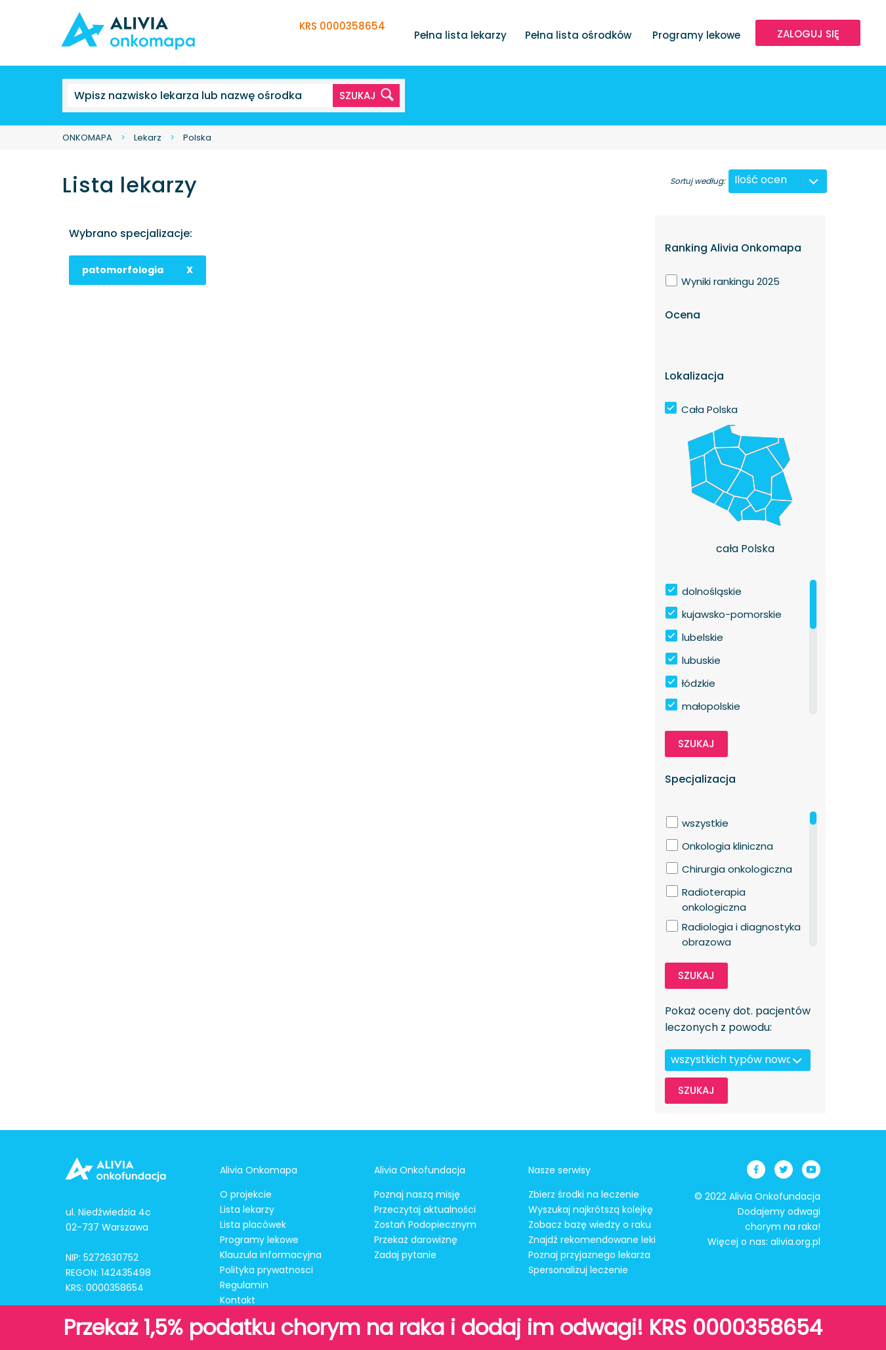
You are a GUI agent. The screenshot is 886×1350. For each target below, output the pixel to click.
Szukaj (696, 744)
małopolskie (711, 706)
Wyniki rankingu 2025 (730, 281)
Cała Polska (709, 409)
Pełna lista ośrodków (578, 35)
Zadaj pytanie (405, 1254)
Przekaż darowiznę (415, 1239)
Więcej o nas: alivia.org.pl (763, 1241)
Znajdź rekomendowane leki (592, 1239)
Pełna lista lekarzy (460, 35)
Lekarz (147, 137)
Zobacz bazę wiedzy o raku (589, 1224)
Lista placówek (253, 1224)
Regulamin (244, 1285)
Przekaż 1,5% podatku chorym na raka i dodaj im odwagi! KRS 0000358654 (443, 1327)
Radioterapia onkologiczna (714, 892)
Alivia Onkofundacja (419, 1170)
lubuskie (701, 660)
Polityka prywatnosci (266, 1269)
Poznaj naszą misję (417, 1194)
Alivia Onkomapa (258, 1170)
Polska (197, 137)
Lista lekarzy (247, 1209)
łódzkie (698, 683)
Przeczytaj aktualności (425, 1209)
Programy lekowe (696, 35)
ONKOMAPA (87, 137)
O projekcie (246, 1194)
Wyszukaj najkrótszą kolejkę (590, 1209)
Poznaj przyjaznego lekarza (589, 1254)
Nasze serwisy (559, 1170)
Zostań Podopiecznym (425, 1224)
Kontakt (237, 1300)
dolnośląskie (712, 591)
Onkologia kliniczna (727, 846)
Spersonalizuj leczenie (578, 1269)
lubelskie (702, 637)
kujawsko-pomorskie (732, 614)
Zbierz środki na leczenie (583, 1194)
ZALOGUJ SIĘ (808, 34)
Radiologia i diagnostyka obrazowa (741, 927)
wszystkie (705, 823)
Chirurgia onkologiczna (737, 869)
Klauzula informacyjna (271, 1254)
